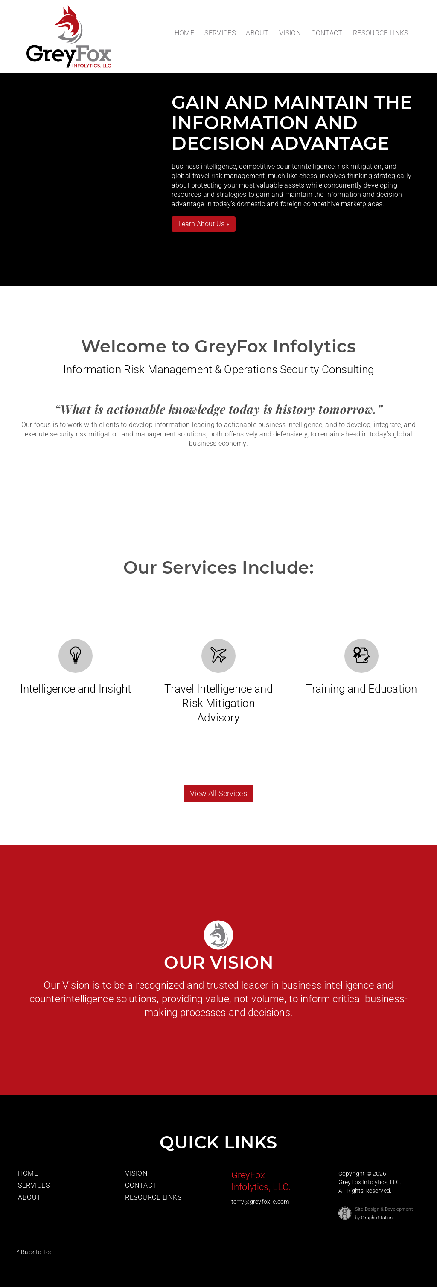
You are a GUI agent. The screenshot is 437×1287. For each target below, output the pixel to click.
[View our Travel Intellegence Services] (218, 655)
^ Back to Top (35, 1252)
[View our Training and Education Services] (361, 655)
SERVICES (220, 33)
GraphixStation (377, 1218)
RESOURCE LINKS (380, 33)
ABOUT (257, 33)
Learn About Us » (203, 224)
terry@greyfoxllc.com (260, 1201)
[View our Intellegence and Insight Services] (75, 655)
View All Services (218, 793)
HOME (184, 33)
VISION (290, 33)
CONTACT (326, 33)
